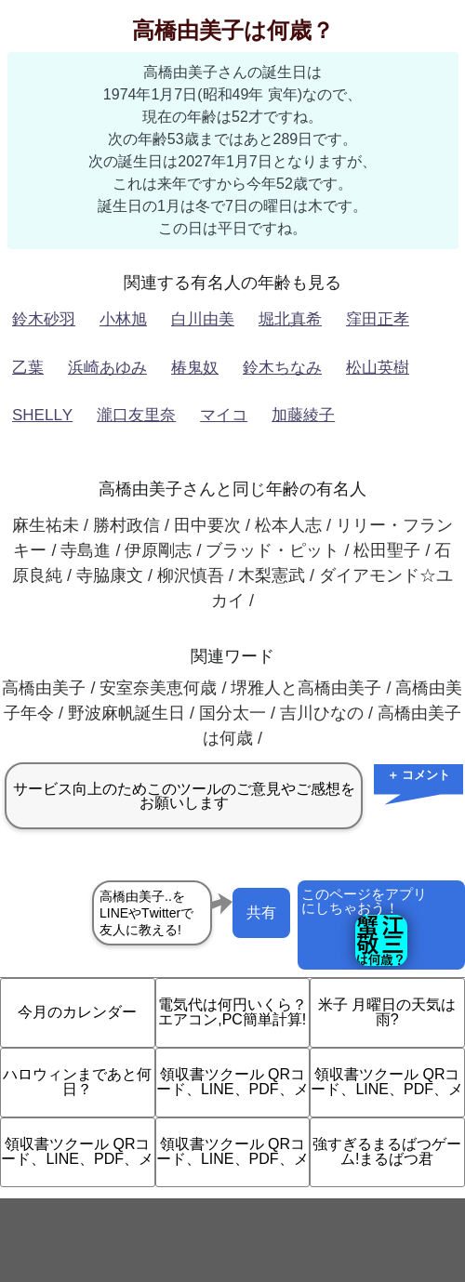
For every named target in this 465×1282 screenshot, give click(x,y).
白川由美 (202, 319)
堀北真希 (290, 319)
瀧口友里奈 (136, 415)
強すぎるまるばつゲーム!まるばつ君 (386, 1151)
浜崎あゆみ (107, 368)
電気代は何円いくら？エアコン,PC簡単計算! (232, 1012)
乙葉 (28, 368)
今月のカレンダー (77, 1012)
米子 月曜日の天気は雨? (387, 1012)
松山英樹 (377, 368)
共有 (261, 912)
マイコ (223, 415)
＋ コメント (419, 775)
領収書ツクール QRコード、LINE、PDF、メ (232, 1081)
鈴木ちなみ (282, 368)
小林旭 (123, 319)
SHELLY (42, 415)
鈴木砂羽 (43, 319)
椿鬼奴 (195, 368)
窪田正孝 (377, 319)
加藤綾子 (303, 415)
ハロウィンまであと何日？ (77, 1081)
